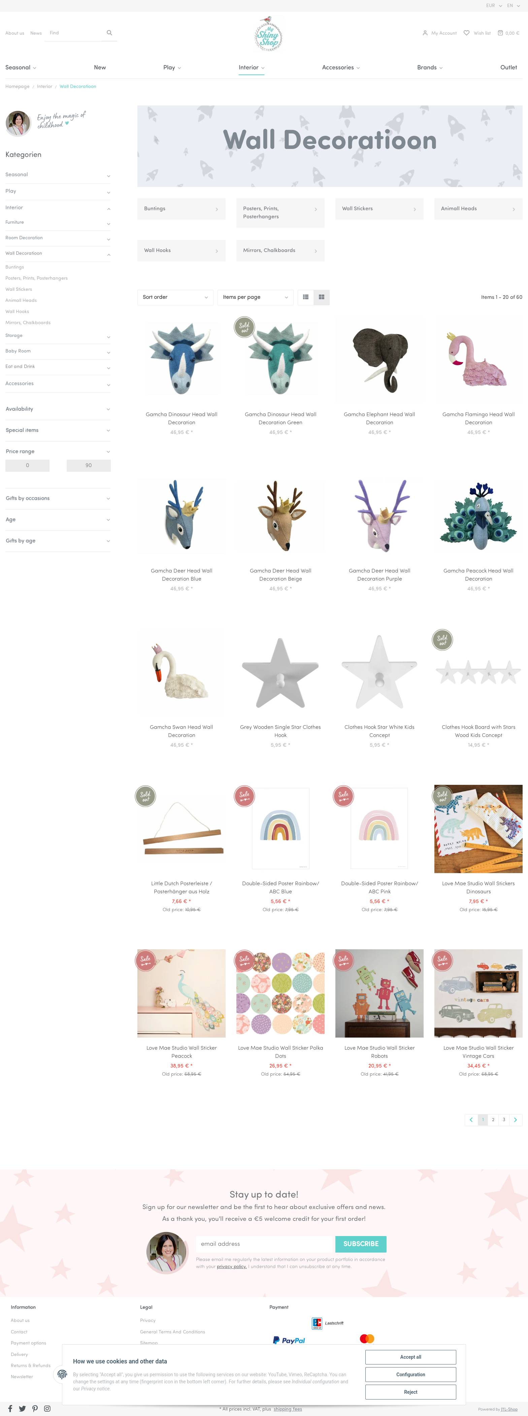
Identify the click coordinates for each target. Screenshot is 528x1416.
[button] (440, 33)
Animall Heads (459, 209)
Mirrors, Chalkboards (269, 250)
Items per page (241, 297)
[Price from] (27, 466)
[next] (515, 1120)
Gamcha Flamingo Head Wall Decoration (478, 419)
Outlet (508, 68)
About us (14, 33)
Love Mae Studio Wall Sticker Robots (379, 1052)
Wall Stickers (357, 209)
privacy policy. (232, 1266)
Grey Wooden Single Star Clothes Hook (280, 731)
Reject (411, 1392)
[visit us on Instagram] (47, 1409)
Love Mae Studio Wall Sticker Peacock (181, 1052)
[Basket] (508, 33)
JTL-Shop (509, 1410)
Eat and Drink (20, 366)
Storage (14, 335)
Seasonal (16, 175)
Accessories (19, 384)
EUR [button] (491, 5)
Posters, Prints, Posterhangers (261, 213)
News (36, 33)
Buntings (154, 209)
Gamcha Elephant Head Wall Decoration (379, 419)
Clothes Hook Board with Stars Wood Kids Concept (479, 731)
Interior (14, 208)
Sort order (155, 297)
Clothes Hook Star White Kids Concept (379, 731)
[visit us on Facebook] (10, 1409)
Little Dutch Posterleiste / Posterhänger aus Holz (181, 888)
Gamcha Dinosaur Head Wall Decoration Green (281, 419)
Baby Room (18, 351)
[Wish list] (477, 33)
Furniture (14, 222)
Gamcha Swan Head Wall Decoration (181, 731)
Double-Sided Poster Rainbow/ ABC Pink (379, 888)
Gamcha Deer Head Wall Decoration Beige (280, 575)
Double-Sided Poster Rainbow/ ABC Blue (280, 888)
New (100, 68)
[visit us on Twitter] (23, 1409)
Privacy (148, 1320)
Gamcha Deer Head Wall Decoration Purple (379, 575)
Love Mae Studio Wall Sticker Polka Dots (280, 1052)
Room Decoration (24, 238)
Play (10, 191)
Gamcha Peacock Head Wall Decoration (478, 575)
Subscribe (360, 1244)
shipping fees (288, 1409)
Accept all (410, 1357)
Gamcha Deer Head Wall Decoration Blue (181, 575)
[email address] (264, 1244)
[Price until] (89, 466)
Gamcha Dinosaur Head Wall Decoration (182, 419)
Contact (19, 1332)
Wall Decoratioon (23, 253)
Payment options (28, 1343)
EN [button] (510, 5)
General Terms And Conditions (172, 1332)
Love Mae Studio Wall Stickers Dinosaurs (478, 888)
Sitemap (149, 1343)
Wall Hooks (157, 250)
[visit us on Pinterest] (35, 1409)
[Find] (73, 33)
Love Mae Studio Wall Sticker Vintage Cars (478, 1052)
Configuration (410, 1374)
